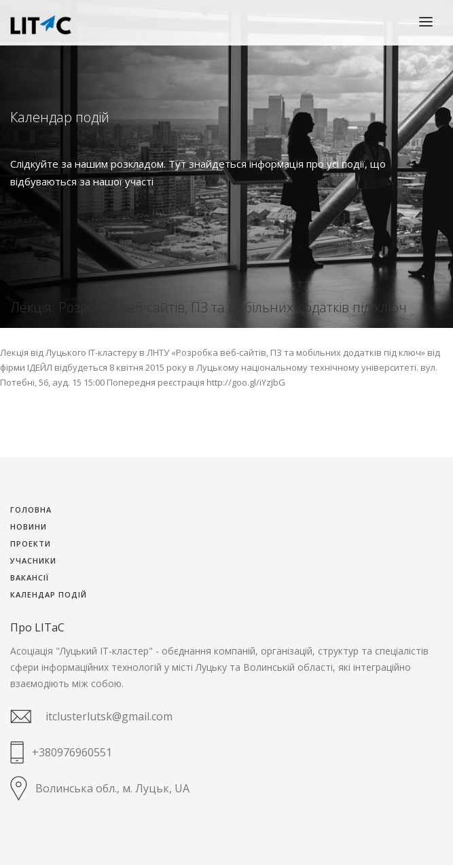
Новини (28, 527)
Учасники (33, 561)
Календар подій (48, 595)
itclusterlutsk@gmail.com (109, 716)
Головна (31, 510)
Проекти (30, 544)
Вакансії (29, 578)
